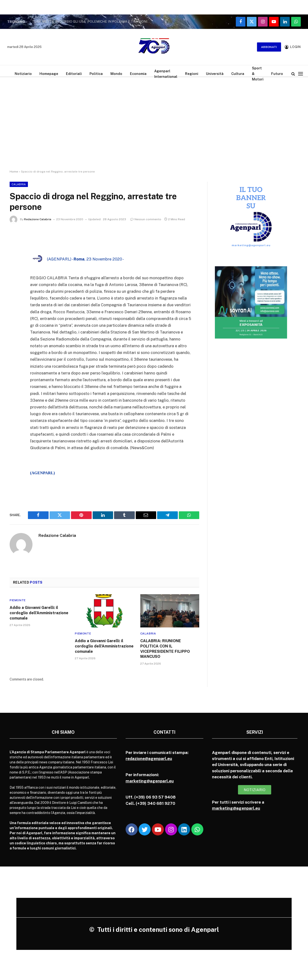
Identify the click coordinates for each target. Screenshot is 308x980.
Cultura (237, 74)
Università (215, 74)
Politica (96, 74)
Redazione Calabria (37, 219)
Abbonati (269, 47)
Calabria (19, 184)
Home (14, 171)
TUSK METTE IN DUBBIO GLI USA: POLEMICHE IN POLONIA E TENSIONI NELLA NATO (92, 21)
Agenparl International (165, 74)
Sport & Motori (257, 73)
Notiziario (23, 74)
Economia (138, 74)
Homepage (48, 74)
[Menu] (300, 73)
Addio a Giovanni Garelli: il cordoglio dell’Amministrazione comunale (39, 612)
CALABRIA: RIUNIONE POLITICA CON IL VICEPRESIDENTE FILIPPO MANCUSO (165, 649)
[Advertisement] (154, 119)
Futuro (277, 74)
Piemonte (18, 600)
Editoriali (74, 74)
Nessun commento (145, 219)
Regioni (191, 74)
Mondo (116, 74)
